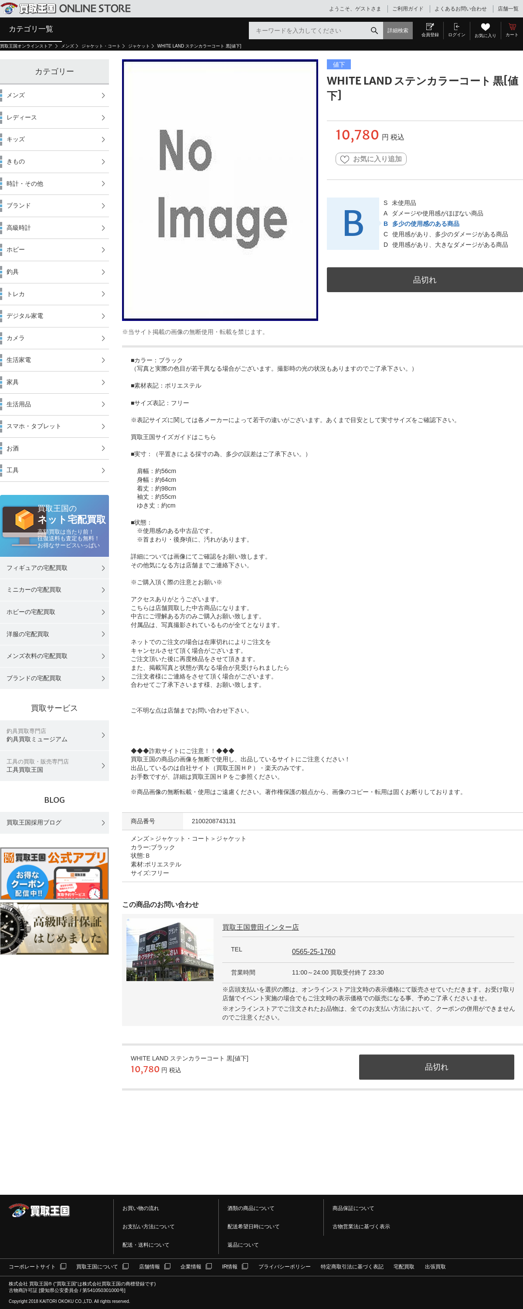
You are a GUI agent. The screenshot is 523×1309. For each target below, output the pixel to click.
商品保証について (353, 1208)
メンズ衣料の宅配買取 (37, 655)
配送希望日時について (254, 1227)
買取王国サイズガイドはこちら (173, 436)
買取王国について (97, 1267)
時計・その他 (25, 183)
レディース (22, 117)
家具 (13, 381)
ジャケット (139, 46)
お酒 (13, 448)
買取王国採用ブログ (34, 822)
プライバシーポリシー (284, 1267)
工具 (13, 470)
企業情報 (190, 1267)
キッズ (16, 139)
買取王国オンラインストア (27, 46)
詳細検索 (397, 30)
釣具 (13, 271)
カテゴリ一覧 (31, 29)
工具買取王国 (38, 766)
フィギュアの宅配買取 (37, 567)
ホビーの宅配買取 (31, 611)
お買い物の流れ (140, 1208)
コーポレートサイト (32, 1267)
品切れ (425, 280)
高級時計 (19, 227)
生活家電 (19, 359)
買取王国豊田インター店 (260, 927)
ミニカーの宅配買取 (34, 589)
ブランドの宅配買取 (34, 678)
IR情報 (230, 1267)
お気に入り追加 (371, 159)
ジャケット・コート (101, 46)
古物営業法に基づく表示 (361, 1227)
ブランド (19, 205)
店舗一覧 (508, 9)
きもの (16, 161)
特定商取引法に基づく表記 (352, 1267)
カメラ (16, 337)
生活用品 (19, 404)
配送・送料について (146, 1245)
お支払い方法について (148, 1227)
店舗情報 (149, 1267)
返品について (243, 1245)
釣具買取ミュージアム (37, 735)
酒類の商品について (251, 1208)
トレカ (16, 293)
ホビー (16, 249)
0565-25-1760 (314, 951)
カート (512, 34)
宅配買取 (404, 1267)
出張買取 (435, 1267)
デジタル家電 (25, 315)
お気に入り (485, 35)
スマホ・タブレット (34, 426)
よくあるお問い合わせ (461, 9)
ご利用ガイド (408, 9)
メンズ (67, 46)
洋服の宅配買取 (28, 634)
